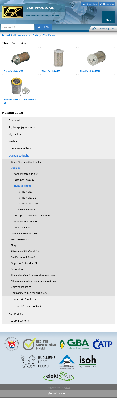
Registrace (107, 4)
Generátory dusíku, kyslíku (26, 162)
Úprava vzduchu (22, 35)
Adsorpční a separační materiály (32, 215)
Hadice (13, 141)
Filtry (13, 245)
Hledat (43, 26)
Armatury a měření (20, 148)
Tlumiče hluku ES (26, 197)
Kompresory (16, 313)
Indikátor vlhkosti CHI (26, 221)
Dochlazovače (22, 227)
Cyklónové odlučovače (23, 257)
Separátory (17, 269)
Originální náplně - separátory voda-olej (33, 275)
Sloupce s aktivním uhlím (25, 233)
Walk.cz (67, 388)
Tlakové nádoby (20, 239)
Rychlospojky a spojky (22, 127)
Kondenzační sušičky (25, 174)
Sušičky (37, 35)
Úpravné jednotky (21, 287)
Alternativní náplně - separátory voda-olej (34, 281)
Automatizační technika (22, 299)
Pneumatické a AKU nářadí (25, 306)
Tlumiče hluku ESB (27, 203)
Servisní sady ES (26, 209)
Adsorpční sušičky (24, 179)
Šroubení (14, 120)
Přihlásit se (90, 4)
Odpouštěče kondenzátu (24, 263)
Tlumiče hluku (50, 35)
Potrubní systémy (19, 320)
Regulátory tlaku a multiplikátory (29, 292)
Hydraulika (15, 134)
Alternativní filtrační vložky (25, 251)
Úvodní (8, 35)
